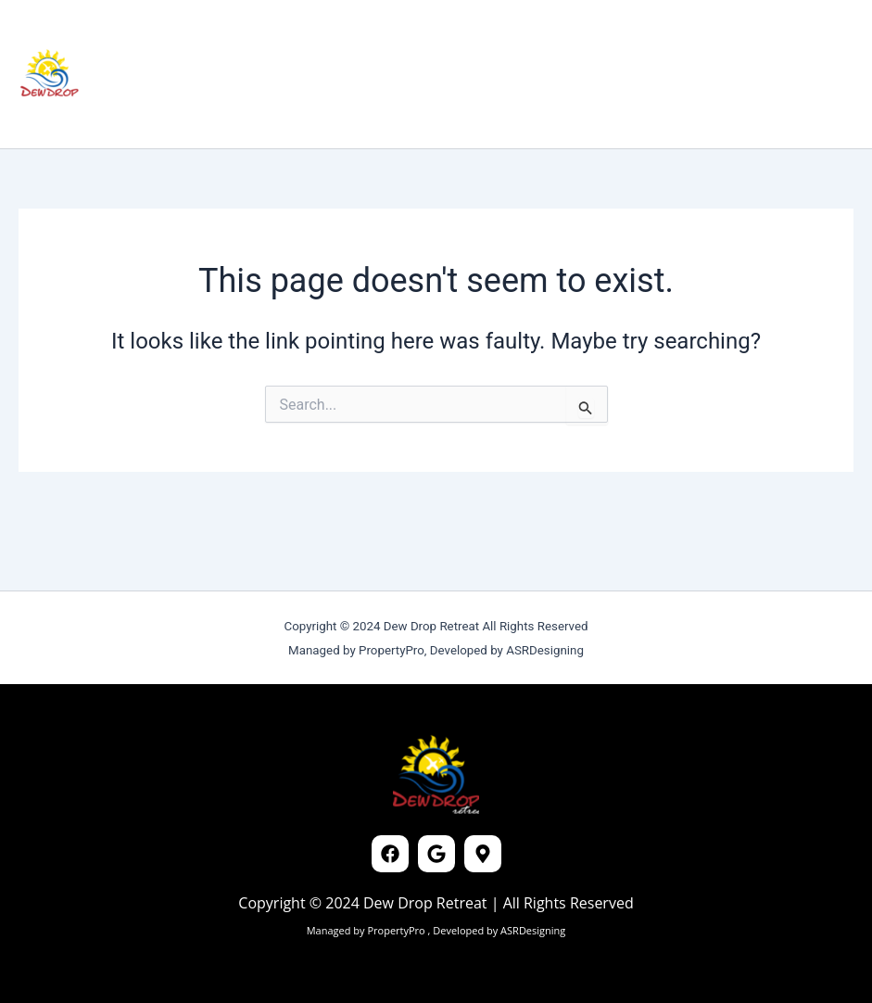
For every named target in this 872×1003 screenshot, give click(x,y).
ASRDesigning (531, 930)
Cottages (226, 36)
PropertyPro (397, 930)
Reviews (313, 36)
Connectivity (414, 36)
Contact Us (169, 111)
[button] (726, 74)
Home (147, 36)
